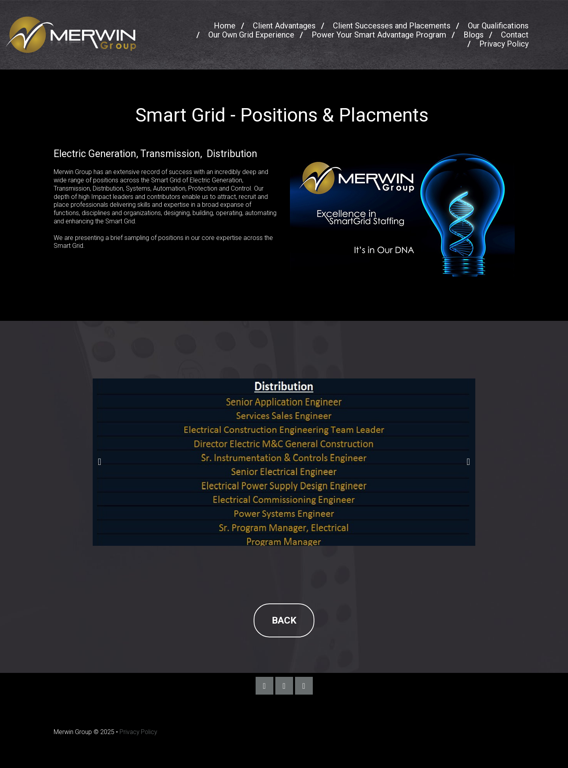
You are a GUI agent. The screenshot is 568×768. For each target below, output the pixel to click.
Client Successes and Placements (391, 25)
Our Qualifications (498, 25)
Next (468, 462)
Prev (99, 462)
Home (224, 25)
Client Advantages (284, 25)
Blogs (473, 34)
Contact (515, 34)
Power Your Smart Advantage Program (379, 34)
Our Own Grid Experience (251, 34)
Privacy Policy (504, 43)
